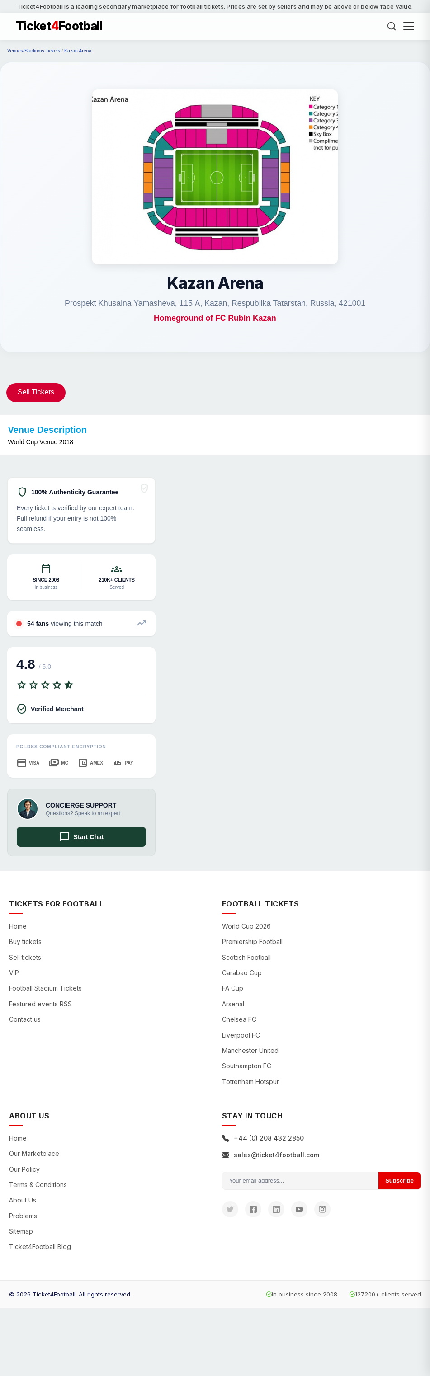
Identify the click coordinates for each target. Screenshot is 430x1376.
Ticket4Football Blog (40, 1246)
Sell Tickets (36, 392)
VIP (14, 973)
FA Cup (232, 988)
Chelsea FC (239, 1019)
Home (18, 926)
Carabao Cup (242, 973)
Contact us (25, 1019)
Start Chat (81, 837)
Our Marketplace (34, 1153)
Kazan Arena (77, 50)
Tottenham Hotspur (250, 1081)
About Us (22, 1200)
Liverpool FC (241, 1035)
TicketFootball (59, 26)
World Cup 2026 (246, 926)
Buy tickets (25, 941)
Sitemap (21, 1231)
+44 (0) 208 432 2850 (263, 1138)
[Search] (391, 26)
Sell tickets (25, 957)
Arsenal (233, 1004)
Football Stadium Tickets (45, 988)
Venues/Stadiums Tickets (33, 50)
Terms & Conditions (38, 1184)
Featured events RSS (40, 1004)
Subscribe (399, 1180)
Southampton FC (246, 1066)
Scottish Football (246, 957)
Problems (23, 1216)
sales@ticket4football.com (270, 1155)
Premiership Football (252, 941)
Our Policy (24, 1169)
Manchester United (250, 1050)
